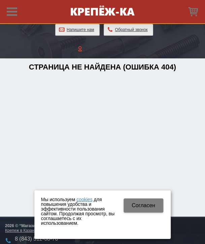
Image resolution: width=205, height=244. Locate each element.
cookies (84, 199)
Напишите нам (80, 29)
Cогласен (143, 205)
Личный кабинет (102, 48)
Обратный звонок (131, 29)
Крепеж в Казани (20, 230)
